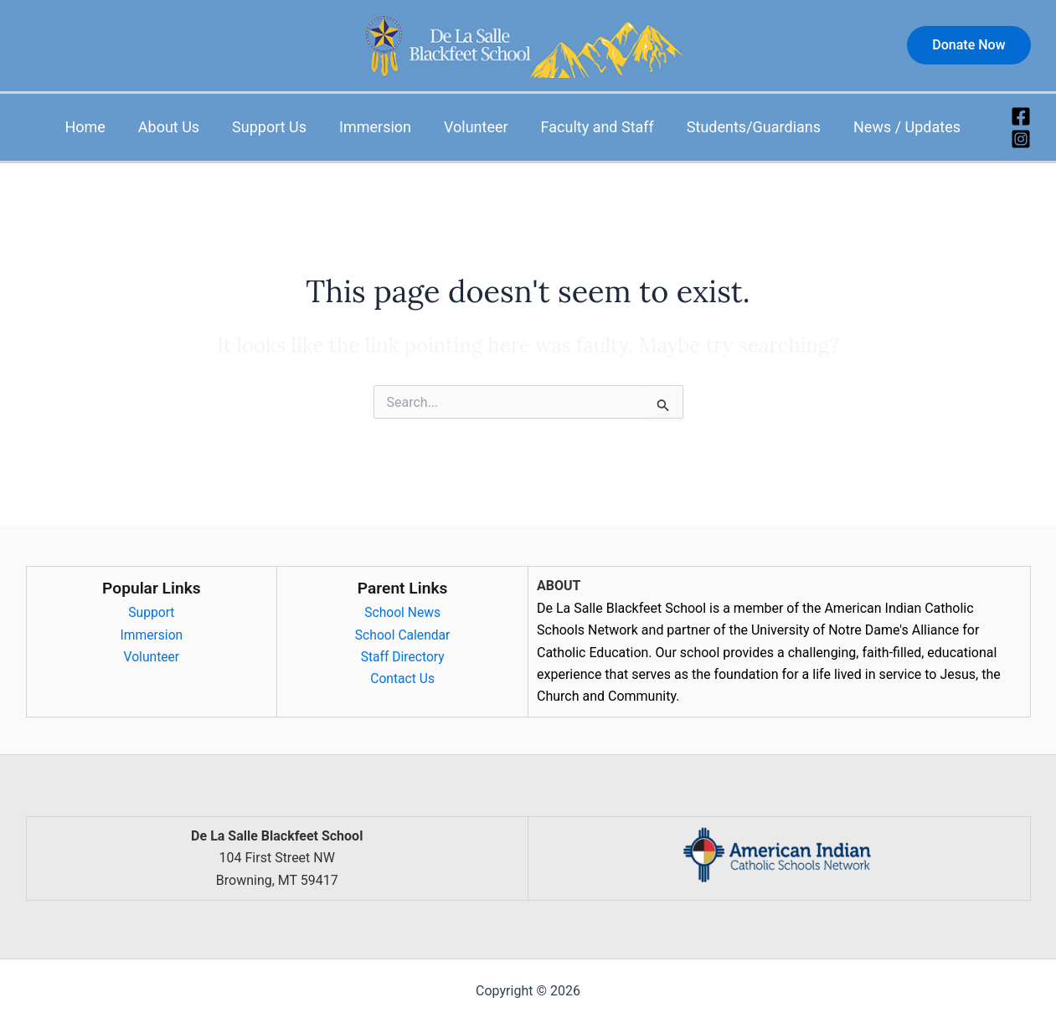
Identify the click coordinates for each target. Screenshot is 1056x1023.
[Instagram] (1021, 139)
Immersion (386, 127)
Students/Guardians (757, 127)
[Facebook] (1021, 116)
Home (104, 127)
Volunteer (484, 127)
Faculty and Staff (603, 127)
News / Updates (907, 127)
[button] (968, 45)
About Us (184, 127)
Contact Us (402, 678)
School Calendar (402, 635)
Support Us (282, 127)
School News (402, 612)
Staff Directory (402, 657)
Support (151, 612)
